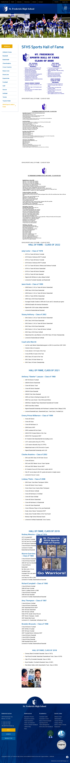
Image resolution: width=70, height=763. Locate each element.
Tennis (5, 97)
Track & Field (6, 100)
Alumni (36, 2)
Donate (56, 2)
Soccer (5, 89)
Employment (57, 726)
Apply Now (65, 2)
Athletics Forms (58, 716)
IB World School (34, 756)
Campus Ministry (58, 722)
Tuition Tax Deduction (29, 722)
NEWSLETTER (8, 738)
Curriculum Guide (43, 716)
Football (5, 82)
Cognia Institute (45, 756)
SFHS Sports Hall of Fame (8, 105)
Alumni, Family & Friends (60, 724)
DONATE (8, 734)
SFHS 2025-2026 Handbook (46, 726)
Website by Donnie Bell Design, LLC (59, 760)
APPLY (8, 729)
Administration (57, 718)
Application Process (29, 716)
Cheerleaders (7, 63)
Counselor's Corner (44, 718)
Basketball (6, 59)
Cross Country (7, 67)
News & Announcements (45, 720)
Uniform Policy (27, 726)
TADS (13, 2)
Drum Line (6, 74)
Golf (4, 85)
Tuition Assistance (28, 720)
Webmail (52, 756)
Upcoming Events (43, 722)
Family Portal (5, 2)
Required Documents (29, 718)
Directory (28, 2)
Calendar (20, 2)
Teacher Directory (58, 720)
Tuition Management (44, 724)
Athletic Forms (7, 52)
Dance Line (6, 70)
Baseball (5, 55)
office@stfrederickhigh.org (8, 725)
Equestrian (6, 78)
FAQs (25, 728)
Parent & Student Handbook (31, 724)
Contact (43, 2)
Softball (5, 93)
